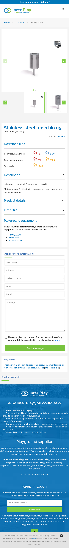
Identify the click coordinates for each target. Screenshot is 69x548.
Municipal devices (35, 368)
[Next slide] (64, 61)
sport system (33, 519)
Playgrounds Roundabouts (31, 459)
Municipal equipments (14, 368)
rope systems (41, 521)
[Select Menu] (63, 10)
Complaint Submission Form (34, 474)
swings (36, 524)
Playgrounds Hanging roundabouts (22, 462)
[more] (58, 340)
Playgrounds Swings (36, 465)
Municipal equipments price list (49, 365)
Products (20, 22)
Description (12, 175)
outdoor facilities (48, 519)
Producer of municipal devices (18, 365)
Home (7, 22)
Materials (10, 210)
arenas (44, 524)
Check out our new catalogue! (34, 2)
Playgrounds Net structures (13, 465)
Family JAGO (15, 235)
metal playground (27, 516)
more (34, 538)
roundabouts (28, 521)
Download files (14, 144)
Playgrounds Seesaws (57, 465)
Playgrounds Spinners (55, 459)
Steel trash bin (52, 368)
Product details (15, 200)
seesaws (17, 521)
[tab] (33, 90)
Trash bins (14, 238)
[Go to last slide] (5, 102)
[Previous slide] (5, 61)
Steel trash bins (16, 240)
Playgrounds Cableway (51, 462)
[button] (34, 102)
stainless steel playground (13, 519)
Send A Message (35, 348)
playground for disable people (51, 516)
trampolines (34, 468)
